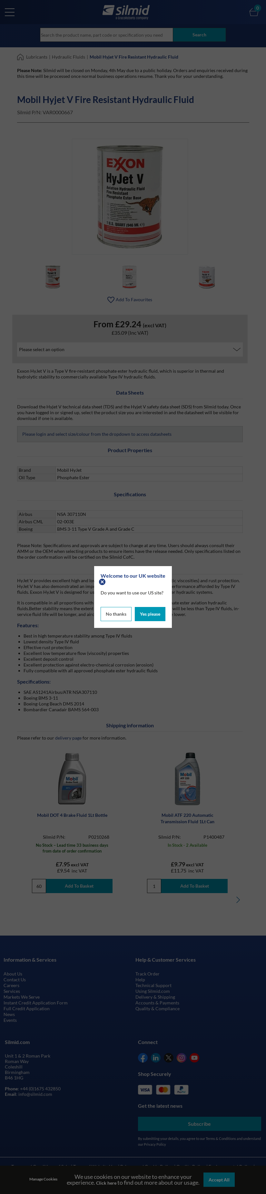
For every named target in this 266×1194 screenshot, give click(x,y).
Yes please (150, 614)
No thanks (116, 614)
